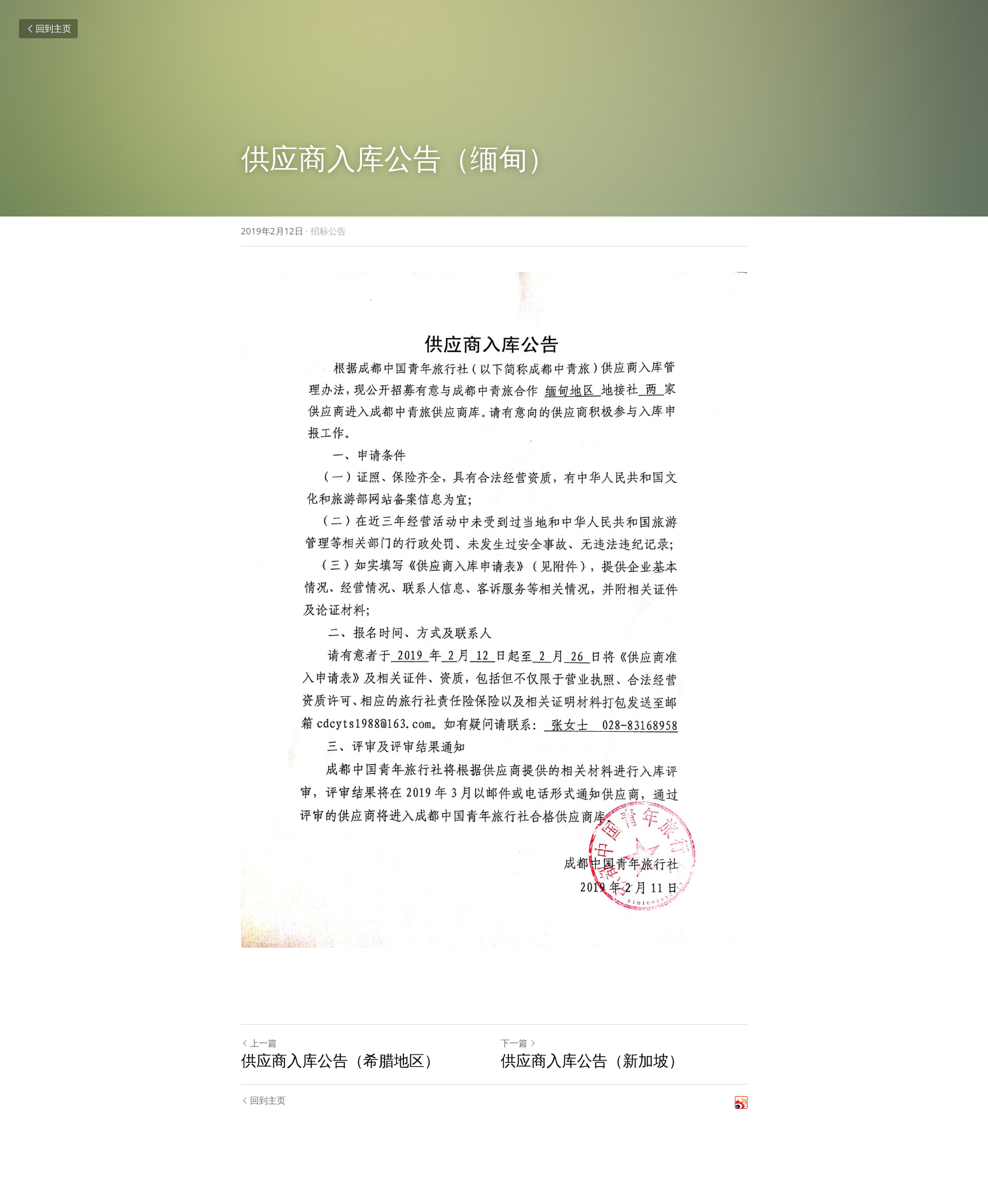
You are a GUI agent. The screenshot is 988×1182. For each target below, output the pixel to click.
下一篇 (518, 1043)
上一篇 (259, 1043)
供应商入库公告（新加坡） (592, 1060)
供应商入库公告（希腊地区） (340, 1060)
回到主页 (48, 28)
